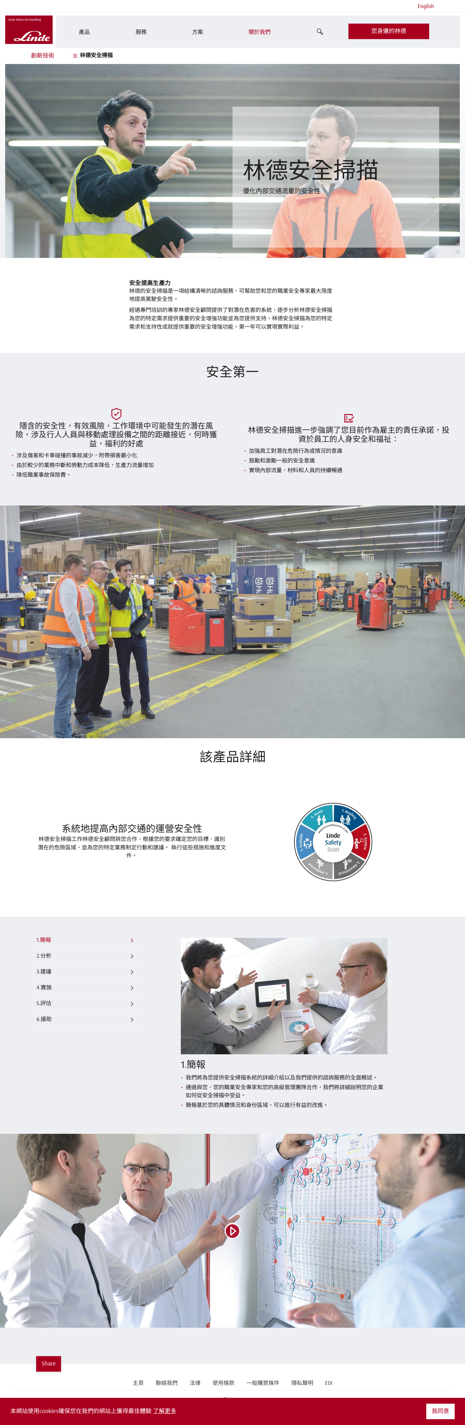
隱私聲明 (302, 1383)
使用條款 (223, 1383)
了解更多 (164, 1411)
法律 (195, 1383)
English (426, 6)
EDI (328, 1383)
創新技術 (42, 56)
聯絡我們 (167, 1383)
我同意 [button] (440, 1411)
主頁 (138, 1383)
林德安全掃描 (92, 56)
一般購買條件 (262, 1383)
